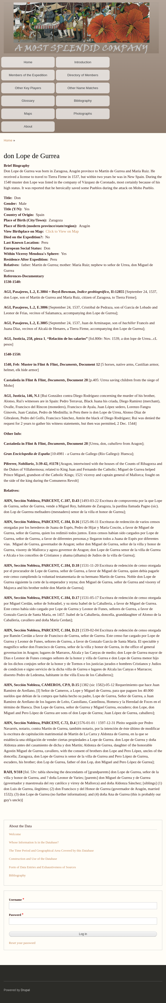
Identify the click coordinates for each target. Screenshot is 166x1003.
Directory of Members (82, 75)
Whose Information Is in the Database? (34, 842)
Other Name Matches (82, 88)
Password (15, 915)
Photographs (83, 113)
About (28, 126)
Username (15, 899)
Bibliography (83, 101)
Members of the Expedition (28, 75)
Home (28, 62)
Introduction (82, 62)
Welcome (15, 834)
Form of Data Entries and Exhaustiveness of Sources (42, 867)
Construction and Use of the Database (33, 859)
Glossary (28, 101)
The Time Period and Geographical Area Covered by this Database (51, 850)
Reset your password (22, 943)
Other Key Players (28, 88)
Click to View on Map (62, 231)
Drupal (25, 990)
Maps (28, 113)
